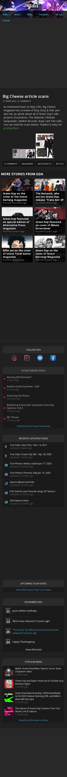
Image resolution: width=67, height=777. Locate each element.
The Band (43, 14)
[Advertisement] (33, 53)
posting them (11, 128)
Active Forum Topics (33, 370)
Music (17, 14)
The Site (59, 14)
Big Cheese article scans (26, 96)
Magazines (27, 163)
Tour (29, 14)
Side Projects (44, 163)
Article (60, 163)
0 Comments (24, 101)
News (5, 14)
